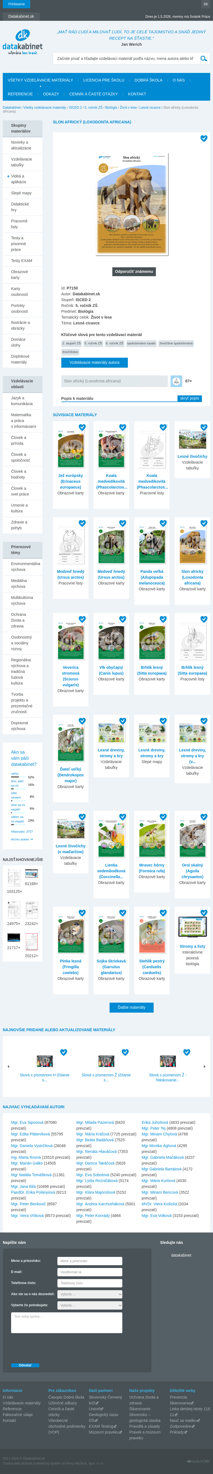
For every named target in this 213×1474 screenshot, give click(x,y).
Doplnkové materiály (20, 359)
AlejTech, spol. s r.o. (89, 1463)
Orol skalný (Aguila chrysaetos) (193, 871)
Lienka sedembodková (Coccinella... (111, 871)
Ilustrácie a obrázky (20, 325)
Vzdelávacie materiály (21, 1403)
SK (206, 4)
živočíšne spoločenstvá (176, 343)
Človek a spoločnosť (20, 457)
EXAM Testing (101, 1426)
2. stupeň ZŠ (71, 343)
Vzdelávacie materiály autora (95, 362)
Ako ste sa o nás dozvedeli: (33, 1294)
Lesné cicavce (150, 108)
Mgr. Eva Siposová (27, 1122)
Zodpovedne (180, 1426)
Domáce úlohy (18, 342)
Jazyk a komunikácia (22, 401)
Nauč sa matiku (183, 1420)
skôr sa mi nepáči (18, 807)
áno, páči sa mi (17, 783)
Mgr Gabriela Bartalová (162, 1169)
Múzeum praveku (103, 1432)
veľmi (14, 773)
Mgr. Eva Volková (157, 1215)
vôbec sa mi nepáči (17, 819)
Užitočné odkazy (63, 1403)
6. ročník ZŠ (114, 343)
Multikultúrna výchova (22, 600)
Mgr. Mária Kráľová (92, 1134)
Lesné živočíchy (192, 456)
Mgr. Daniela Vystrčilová (32, 1145)
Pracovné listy (19, 224)
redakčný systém (48, 1463)
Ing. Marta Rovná (26, 1157)
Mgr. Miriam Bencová (160, 1192)
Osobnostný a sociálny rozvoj (21, 643)
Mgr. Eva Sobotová (92, 1175)
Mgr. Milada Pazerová (95, 1122)
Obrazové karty (19, 275)
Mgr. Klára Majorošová (95, 1192)
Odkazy (51, 94)
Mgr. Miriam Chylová (159, 1134)
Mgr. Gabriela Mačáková (163, 1157)
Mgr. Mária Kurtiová (158, 1180)
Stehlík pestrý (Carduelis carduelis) (152, 967)
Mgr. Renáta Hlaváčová (96, 1151)
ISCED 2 (75, 108)
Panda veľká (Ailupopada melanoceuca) (152, 577)
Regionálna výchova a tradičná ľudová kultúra (21, 671)
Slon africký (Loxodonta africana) (92, 381)
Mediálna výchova (19, 583)
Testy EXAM (21, 260)
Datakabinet (12, 108)
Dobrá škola (148, 80)
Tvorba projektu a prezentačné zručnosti (21, 703)
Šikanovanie (139, 1409)
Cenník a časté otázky (93, 94)
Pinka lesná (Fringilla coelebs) (70, 967)
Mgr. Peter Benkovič (28, 1204)
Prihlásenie (16, 4)
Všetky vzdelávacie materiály (40, 80)
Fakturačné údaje (18, 1414)
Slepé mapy (21, 193)
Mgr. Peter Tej (154, 1128)
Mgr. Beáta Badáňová (95, 1140)
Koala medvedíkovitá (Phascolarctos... (111, 481)
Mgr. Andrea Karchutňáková (100, 1204)
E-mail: (16, 1272)
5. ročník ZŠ (94, 108)
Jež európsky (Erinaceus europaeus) (70, 481)
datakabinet (181, 1255)
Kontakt (137, 94)
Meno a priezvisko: (26, 1261)
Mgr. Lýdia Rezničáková (97, 1180)
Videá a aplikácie (18, 179)
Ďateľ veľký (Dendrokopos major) (70, 775)
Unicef (94, 1409)
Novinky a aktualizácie (21, 145)
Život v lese (128, 108)
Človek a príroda (18, 440)
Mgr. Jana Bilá (23, 1186)
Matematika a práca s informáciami (23, 421)
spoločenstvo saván (141, 343)
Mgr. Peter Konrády (93, 1215)
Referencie (20, 94)
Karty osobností (19, 291)
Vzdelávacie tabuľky (21, 162)
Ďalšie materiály (132, 1007)
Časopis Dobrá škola (66, 1397)
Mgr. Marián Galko (27, 1163)
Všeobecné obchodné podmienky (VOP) (67, 1426)
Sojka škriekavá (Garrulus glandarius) (111, 967)
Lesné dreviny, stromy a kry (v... (192, 756)
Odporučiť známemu (134, 271)
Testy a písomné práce (18, 244)
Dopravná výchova (19, 726)
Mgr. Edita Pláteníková (30, 1134)
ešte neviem (16, 795)
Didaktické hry (20, 207)
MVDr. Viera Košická (159, 1204)
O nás (179, 80)
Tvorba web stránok (17, 1463)
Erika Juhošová (155, 1122)
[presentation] (53, 1347)
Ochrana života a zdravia (18, 620)
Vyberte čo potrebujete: (29, 1305)
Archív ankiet (20, 839)
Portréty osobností (19, 308)
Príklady (177, 1432)
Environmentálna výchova (25, 566)
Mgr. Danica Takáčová (95, 1163)
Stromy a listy (192, 946)
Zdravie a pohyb (19, 525)
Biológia (111, 108)
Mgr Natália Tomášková (31, 1175)
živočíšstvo (70, 352)
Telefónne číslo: (23, 1283)
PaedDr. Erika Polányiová (33, 1192)
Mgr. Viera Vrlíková (27, 1215)
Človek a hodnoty (18, 474)
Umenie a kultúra (19, 508)
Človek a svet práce (20, 491)
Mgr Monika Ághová (159, 1145)
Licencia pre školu (103, 80)
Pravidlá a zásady (144, 1426)
